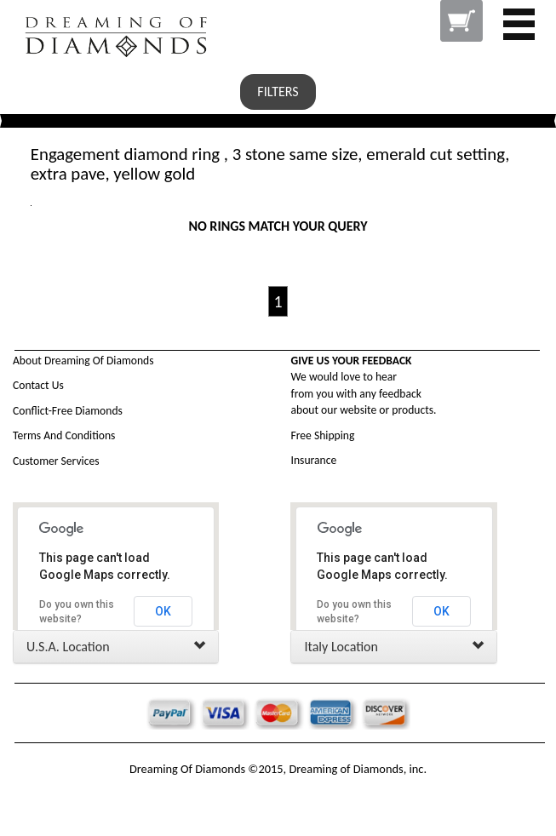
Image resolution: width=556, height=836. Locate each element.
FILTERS (277, 91)
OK (163, 611)
